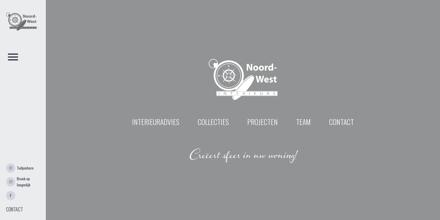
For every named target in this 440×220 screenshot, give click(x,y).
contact (341, 122)
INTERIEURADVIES (155, 122)
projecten (262, 122)
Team (303, 122)
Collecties (213, 122)
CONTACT (14, 209)
